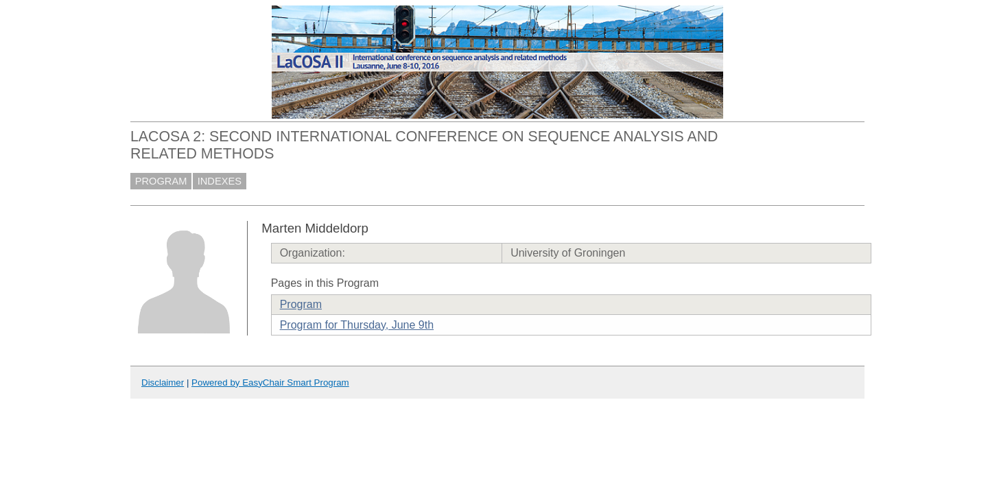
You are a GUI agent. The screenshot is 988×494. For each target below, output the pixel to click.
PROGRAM (161, 181)
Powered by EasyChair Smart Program (270, 382)
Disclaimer (162, 382)
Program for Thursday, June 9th (357, 325)
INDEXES (220, 181)
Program (301, 304)
